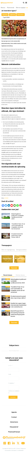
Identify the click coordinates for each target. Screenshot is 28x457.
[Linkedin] (8, 205)
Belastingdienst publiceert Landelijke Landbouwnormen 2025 (17, 216)
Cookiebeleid (20, 450)
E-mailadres (11, 383)
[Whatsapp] (17, 205)
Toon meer (14, 322)
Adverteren (14, 422)
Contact (14, 417)
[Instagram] (20, 205)
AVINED (6, 198)
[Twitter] (6, 205)
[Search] (23, 2)
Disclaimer (14, 450)
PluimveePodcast (14, 432)
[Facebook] (3, 205)
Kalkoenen (5, 14)
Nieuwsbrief (14, 427)
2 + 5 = (10, 365)
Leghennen (12, 14)
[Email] (14, 205)
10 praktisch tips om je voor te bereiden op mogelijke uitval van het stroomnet (18, 226)
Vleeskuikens (20, 14)
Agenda (14, 412)
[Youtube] (11, 205)
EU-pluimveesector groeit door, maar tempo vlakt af (17, 235)
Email (10, 374)
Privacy (18, 448)
